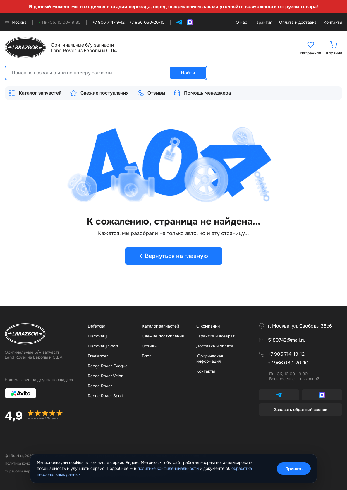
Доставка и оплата (214, 346)
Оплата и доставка (298, 22)
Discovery (97, 336)
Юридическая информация (209, 358)
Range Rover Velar (105, 375)
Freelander (98, 356)
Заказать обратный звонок (300, 409)
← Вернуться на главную (173, 256)
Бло (146, 356)
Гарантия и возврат (215, 336)
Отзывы (151, 93)
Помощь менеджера (202, 93)
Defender (96, 326)
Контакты (333, 22)
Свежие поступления (99, 93)
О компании (208, 326)
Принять (294, 468)
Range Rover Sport (105, 395)
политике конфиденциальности (168, 468)
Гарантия (263, 22)
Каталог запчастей (35, 93)
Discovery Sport (103, 346)
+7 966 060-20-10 (288, 363)
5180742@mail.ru (286, 340)
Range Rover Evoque (108, 366)
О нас (241, 22)
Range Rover (100, 385)
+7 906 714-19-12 (286, 354)
